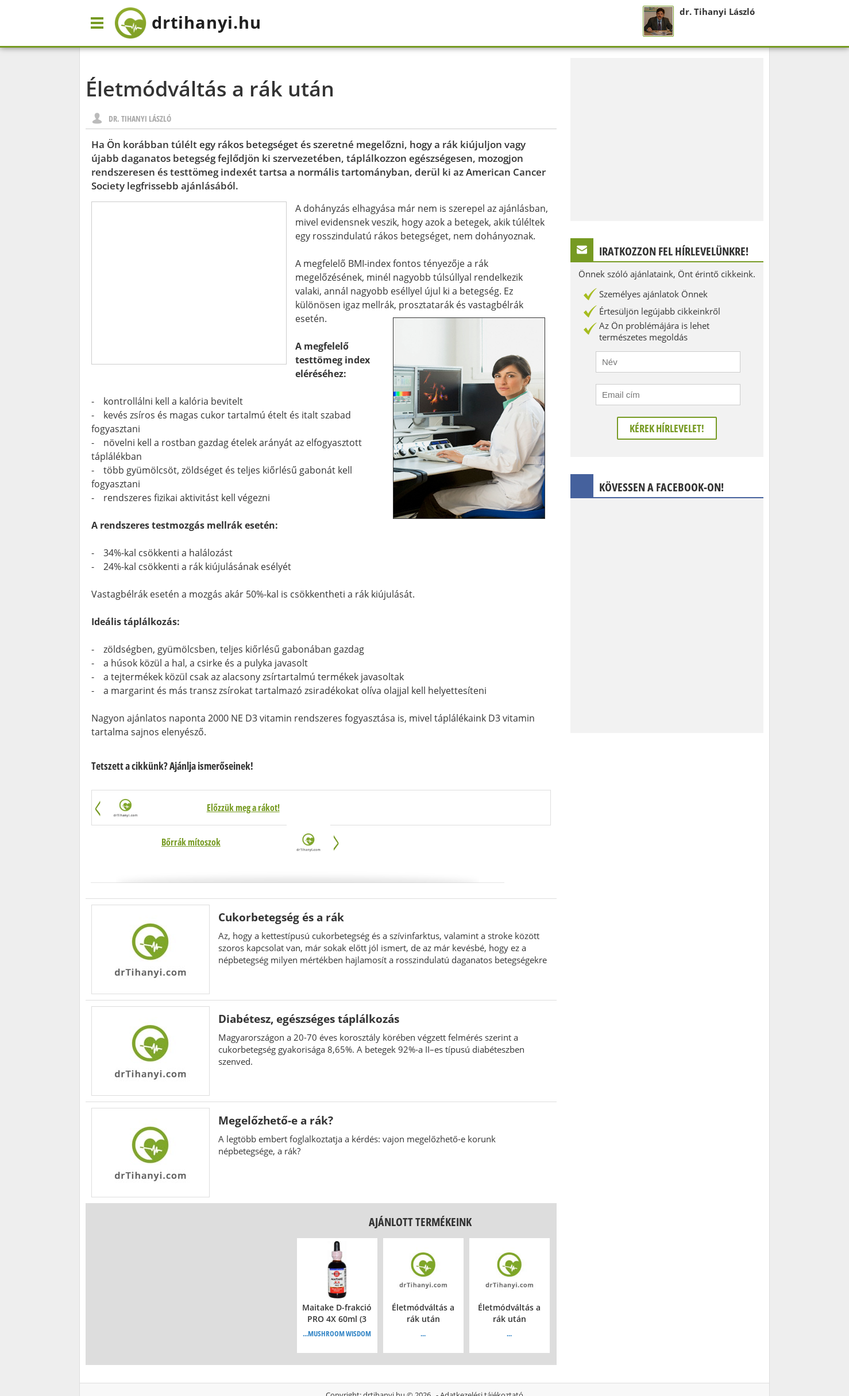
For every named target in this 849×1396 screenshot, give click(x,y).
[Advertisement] (188, 283)
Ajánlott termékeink (420, 1188)
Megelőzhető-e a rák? (275, 1086)
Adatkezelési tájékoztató (481, 1361)
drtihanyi (195, 23)
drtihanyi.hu (384, 1361)
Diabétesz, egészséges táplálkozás (308, 985)
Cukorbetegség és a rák (281, 883)
